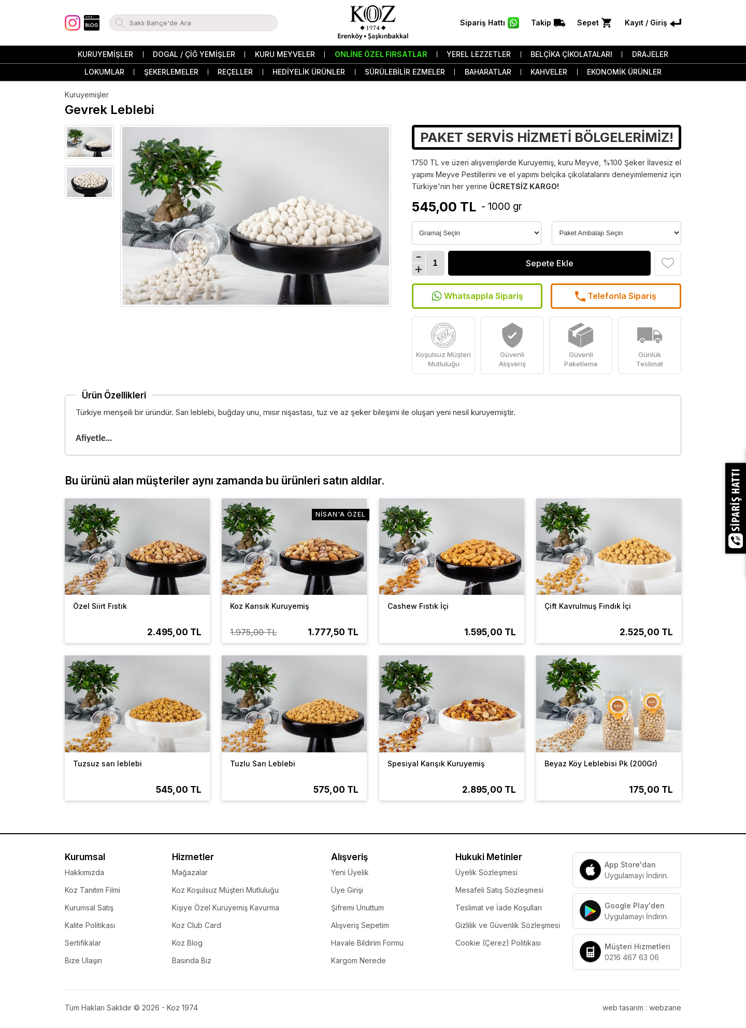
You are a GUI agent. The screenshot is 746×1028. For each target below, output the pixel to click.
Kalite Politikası (90, 925)
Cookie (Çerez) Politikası (498, 942)
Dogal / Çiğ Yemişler (194, 54)
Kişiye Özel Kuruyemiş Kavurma (225, 907)
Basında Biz (191, 960)
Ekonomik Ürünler (624, 71)
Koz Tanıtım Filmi (92, 890)
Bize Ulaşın (83, 960)
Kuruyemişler (105, 54)
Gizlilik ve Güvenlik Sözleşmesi (507, 925)
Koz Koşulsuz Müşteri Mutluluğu (225, 890)
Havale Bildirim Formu (367, 942)
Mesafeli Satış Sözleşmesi (499, 890)
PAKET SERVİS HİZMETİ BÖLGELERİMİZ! (546, 137)
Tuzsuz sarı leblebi (107, 763)
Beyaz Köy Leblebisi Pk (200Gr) (600, 763)
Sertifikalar (83, 942)
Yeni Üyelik (350, 872)
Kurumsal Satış (89, 907)
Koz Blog (187, 942)
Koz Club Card (196, 925)
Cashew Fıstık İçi (418, 606)
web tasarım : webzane (641, 1007)
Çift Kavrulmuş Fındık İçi (587, 606)
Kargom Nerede (358, 960)
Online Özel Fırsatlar (381, 54)
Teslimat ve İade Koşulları (498, 907)
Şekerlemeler (171, 71)
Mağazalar (190, 872)
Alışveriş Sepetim (360, 925)
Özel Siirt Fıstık (100, 606)
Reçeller (235, 71)
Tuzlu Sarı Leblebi (262, 763)
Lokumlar (104, 71)
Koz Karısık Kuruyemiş (269, 606)
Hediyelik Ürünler (308, 71)
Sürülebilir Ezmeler (405, 71)
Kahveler (548, 71)
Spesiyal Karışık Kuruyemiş (436, 763)
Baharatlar (488, 71)
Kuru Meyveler (285, 54)
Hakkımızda (84, 872)
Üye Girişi (347, 890)
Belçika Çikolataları (571, 54)
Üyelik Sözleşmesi (486, 872)
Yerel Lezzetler (479, 54)
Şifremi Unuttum (357, 907)
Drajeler (650, 54)
